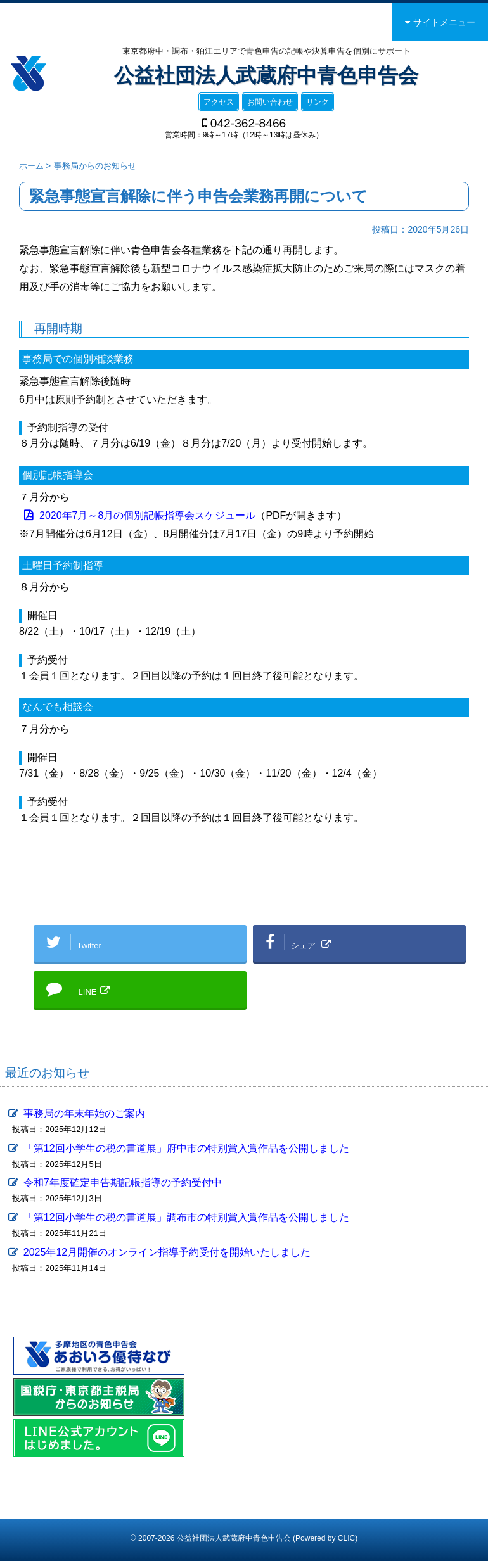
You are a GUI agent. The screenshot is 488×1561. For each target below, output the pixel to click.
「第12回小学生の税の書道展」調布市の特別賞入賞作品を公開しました (186, 1217)
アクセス (218, 102)
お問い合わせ (270, 102)
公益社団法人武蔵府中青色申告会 (266, 75)
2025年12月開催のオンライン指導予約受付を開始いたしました (167, 1252)
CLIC (346, 1538)
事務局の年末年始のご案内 (84, 1113)
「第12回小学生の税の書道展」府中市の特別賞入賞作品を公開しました (186, 1148)
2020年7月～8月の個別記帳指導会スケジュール (147, 515)
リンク (317, 102)
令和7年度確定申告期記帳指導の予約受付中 (122, 1182)
